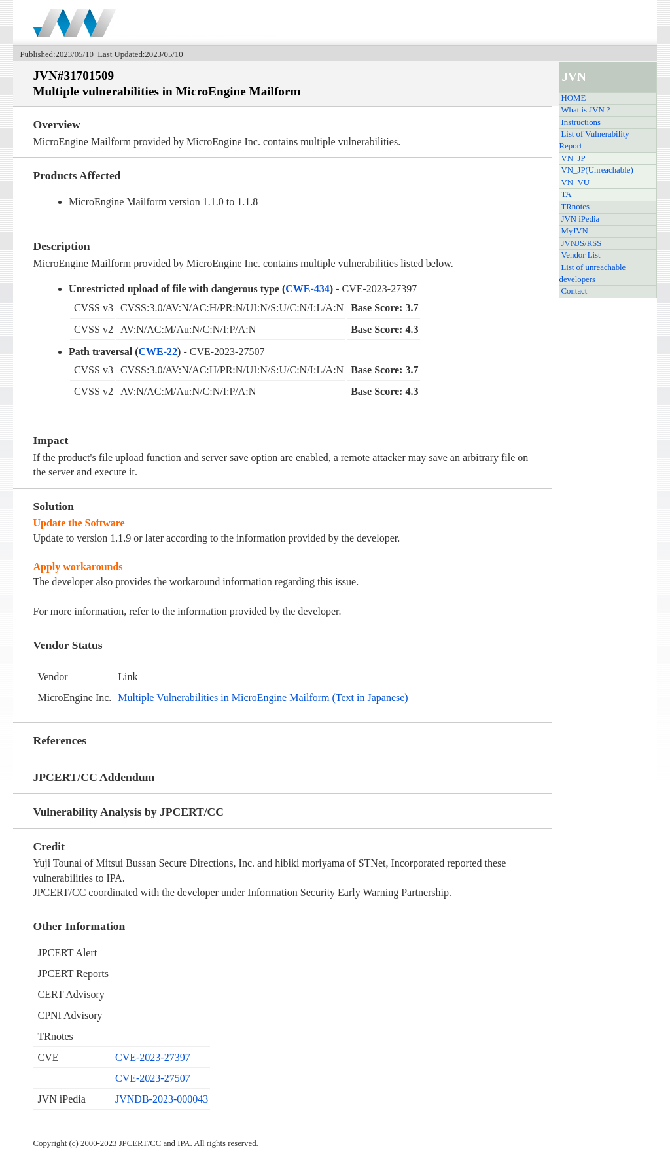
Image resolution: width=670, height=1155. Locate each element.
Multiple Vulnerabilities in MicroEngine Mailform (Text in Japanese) (263, 697)
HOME (573, 98)
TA (566, 194)
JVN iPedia (580, 219)
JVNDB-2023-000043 (161, 1099)
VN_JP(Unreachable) (597, 170)
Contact (574, 291)
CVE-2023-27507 (152, 1078)
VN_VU (575, 182)
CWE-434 (307, 288)
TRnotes (575, 206)
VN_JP (573, 158)
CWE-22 (158, 351)
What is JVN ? (585, 109)
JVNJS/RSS (581, 243)
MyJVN (574, 230)
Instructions (581, 122)
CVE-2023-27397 (152, 1057)
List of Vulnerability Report (594, 139)
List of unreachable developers (592, 273)
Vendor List (581, 255)
